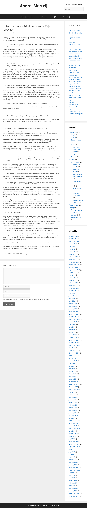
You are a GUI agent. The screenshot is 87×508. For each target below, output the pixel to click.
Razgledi (74, 157)
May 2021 (72, 275)
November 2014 (74, 384)
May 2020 (72, 298)
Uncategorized (74, 205)
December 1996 (74, 467)
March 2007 (73, 436)
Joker (72, 145)
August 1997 (73, 449)
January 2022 (73, 259)
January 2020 (73, 309)
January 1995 (73, 491)
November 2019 (74, 314)
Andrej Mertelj (33, 5)
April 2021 (72, 278)
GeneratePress (54, 505)
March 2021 (73, 280)
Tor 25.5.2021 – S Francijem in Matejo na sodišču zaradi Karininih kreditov (22, 255)
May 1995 (72, 486)
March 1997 (73, 460)
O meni (71, 159)
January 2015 (73, 379)
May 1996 (72, 475)
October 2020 (73, 291)
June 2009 (72, 431)
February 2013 (73, 405)
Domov (15, 17)
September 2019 (74, 319)
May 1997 (72, 457)
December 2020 (74, 288)
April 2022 (72, 252)
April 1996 (72, 478)
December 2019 (74, 311)
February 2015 (73, 376)
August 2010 (73, 426)
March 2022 (73, 254)
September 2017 (74, 345)
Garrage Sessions (77, 140)
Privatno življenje (69, 16)
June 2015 (72, 366)
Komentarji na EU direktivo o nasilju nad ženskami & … (76, 114)
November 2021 (74, 265)
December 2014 (74, 382)
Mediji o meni (45, 16)
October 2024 (73, 236)
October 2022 (73, 239)
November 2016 (74, 353)
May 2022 (72, 249)
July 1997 (72, 452)
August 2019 (73, 322)
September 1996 (74, 470)
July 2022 (72, 246)
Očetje (73, 154)
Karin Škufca (75, 162)
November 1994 (74, 493)
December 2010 (74, 423)
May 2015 (72, 369)
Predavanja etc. (76, 218)
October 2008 (73, 434)
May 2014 (72, 392)
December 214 (74, 496)
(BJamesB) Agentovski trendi (76, 149)
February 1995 (73, 488)
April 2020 (72, 301)
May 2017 (72, 348)
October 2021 (73, 267)
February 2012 (73, 410)
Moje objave (73, 132)
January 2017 (73, 350)
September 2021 (74, 270)
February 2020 (73, 306)
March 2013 (73, 402)
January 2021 (73, 285)
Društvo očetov (76, 189)
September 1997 (74, 447)
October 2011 (73, 415)
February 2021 (73, 283)
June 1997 (72, 454)
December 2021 (74, 262)
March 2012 (73, 408)
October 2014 (73, 387)
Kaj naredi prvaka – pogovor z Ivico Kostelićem (75, 40)
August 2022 (73, 244)
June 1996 (72, 473)
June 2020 (72, 296)
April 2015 (72, 371)
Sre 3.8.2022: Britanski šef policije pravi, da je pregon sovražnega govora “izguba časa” (75, 79)
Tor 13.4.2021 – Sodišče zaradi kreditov (14, 253)
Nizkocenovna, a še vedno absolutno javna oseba (75, 61)
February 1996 (73, 483)
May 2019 (72, 330)
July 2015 (72, 363)
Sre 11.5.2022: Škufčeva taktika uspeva (74, 107)
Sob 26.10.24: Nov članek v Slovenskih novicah (75, 33)
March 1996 (73, 480)
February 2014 (73, 397)
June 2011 (72, 418)
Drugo (73, 135)
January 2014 (73, 400)
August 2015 (73, 361)
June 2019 (72, 327)
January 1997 (73, 465)
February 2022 (73, 257)
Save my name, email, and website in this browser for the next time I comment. (27, 299)
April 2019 (72, 332)
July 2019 (72, 324)
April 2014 (72, 395)
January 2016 (73, 356)
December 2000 (74, 441)
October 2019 (73, 317)
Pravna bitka (77, 181)
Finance (73, 137)
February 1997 (73, 462)
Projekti (56, 16)
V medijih (72, 208)
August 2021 (73, 272)
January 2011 (73, 421)
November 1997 (74, 444)
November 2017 (74, 340)
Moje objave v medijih (29, 16)
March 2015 (73, 374)
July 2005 (72, 439)
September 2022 (74, 241)
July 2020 (72, 293)
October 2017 (73, 343)
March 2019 (73, 335)
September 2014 (74, 389)
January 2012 (73, 413)
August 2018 (73, 337)
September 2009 (74, 428)
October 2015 (73, 358)
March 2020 (73, 304)
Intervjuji (7, 252)
